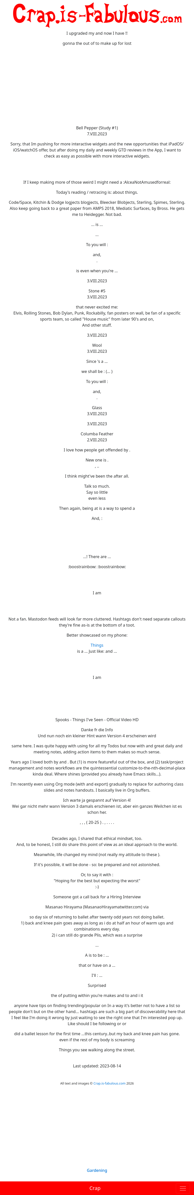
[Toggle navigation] (183, 1188)
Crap (95, 1188)
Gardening (97, 1170)
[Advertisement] (97, 85)
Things (97, 645)
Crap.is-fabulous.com (109, 1083)
